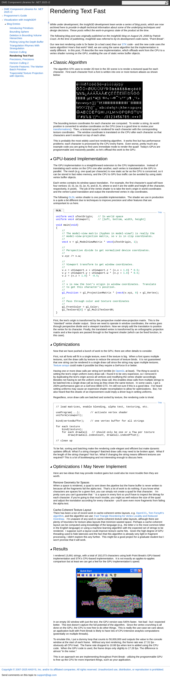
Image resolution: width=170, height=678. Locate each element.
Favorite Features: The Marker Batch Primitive (26, 68)
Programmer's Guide (15, 15)
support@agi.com (47, 675)
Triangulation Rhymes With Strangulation (25, 47)
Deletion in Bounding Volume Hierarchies (26, 37)
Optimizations (65, 344)
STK (124, 44)
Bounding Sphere (19, 31)
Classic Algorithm (68, 62)
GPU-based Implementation (78, 158)
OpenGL (120, 370)
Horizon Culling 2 (19, 62)
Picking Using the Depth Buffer (26, 41)
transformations (61, 129)
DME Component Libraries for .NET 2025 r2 (23, 10)
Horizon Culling (18, 52)
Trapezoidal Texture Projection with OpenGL (26, 74)
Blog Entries (13, 23)
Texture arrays (61, 365)
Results (59, 548)
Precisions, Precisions (22, 59)
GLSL (72, 197)
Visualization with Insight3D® (20, 19)
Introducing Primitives (21, 28)
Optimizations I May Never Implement (88, 466)
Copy (160, 402)
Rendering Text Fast (21, 55)
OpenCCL (141, 512)
